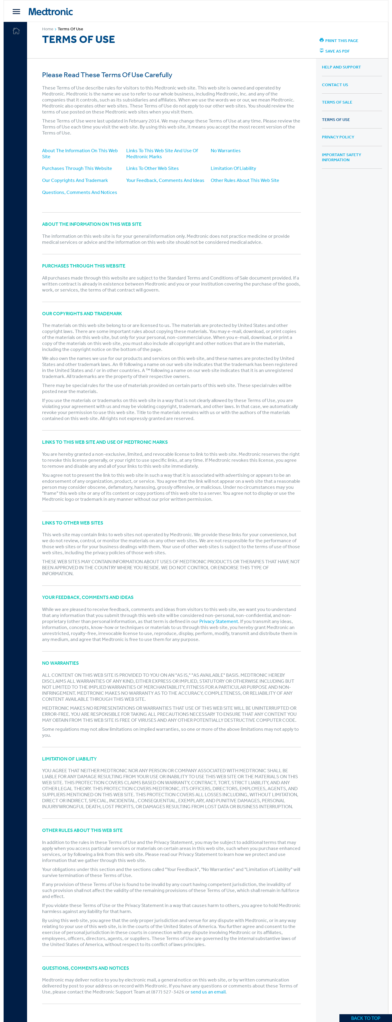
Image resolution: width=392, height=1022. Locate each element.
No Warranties (226, 150)
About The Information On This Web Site (81, 153)
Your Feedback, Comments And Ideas (166, 180)
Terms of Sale (337, 102)
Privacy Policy (338, 137)
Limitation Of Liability (234, 168)
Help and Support (341, 67)
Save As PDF (335, 51)
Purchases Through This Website (78, 168)
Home (51, 29)
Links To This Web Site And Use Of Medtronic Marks (163, 153)
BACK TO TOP (365, 1018)
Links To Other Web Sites (153, 168)
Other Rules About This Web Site (245, 180)
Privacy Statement (220, 621)
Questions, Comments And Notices (80, 192)
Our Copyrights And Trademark (76, 180)
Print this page (339, 40)
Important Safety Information (341, 157)
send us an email (209, 992)
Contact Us (335, 84)
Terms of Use (71, 29)
